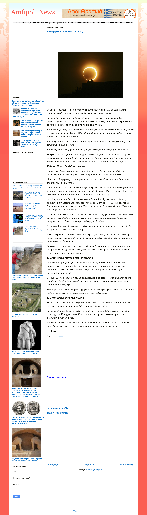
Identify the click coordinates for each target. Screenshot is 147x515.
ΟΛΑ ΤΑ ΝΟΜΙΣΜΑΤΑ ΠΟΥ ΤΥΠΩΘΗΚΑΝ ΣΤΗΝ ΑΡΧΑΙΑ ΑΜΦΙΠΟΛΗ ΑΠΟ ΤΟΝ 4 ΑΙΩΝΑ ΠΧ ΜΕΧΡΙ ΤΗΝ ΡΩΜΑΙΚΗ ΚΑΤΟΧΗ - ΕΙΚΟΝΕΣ (28, 420)
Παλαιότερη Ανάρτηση (126, 465)
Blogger (75, 511)
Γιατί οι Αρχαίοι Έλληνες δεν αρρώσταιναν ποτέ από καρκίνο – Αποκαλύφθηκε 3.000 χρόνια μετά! (32, 124)
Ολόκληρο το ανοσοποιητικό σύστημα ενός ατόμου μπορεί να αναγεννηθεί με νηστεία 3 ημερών (34, 217)
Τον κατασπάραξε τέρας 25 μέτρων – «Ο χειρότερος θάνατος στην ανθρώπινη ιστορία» (31, 134)
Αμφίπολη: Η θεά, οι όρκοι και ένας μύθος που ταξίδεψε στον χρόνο (26, 352)
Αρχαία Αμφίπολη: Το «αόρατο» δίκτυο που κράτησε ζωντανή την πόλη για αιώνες (33, 229)
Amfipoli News (33, 12)
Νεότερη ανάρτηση (54, 465)
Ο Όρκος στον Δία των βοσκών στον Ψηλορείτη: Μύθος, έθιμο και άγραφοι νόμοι (31, 144)
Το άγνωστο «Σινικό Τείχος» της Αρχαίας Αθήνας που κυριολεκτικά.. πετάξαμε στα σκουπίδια (33, 194)
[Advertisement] (90, 44)
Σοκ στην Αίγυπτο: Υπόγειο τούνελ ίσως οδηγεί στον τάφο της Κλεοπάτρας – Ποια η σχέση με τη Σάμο (28, 103)
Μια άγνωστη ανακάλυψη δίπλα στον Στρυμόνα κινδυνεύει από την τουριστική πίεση (33, 206)
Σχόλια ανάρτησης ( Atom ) (94, 470)
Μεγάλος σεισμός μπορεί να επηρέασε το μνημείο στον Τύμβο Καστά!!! (27, 460)
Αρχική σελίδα (89, 465)
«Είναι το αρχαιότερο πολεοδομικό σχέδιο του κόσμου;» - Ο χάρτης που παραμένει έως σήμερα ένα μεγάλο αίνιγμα (27, 113)
